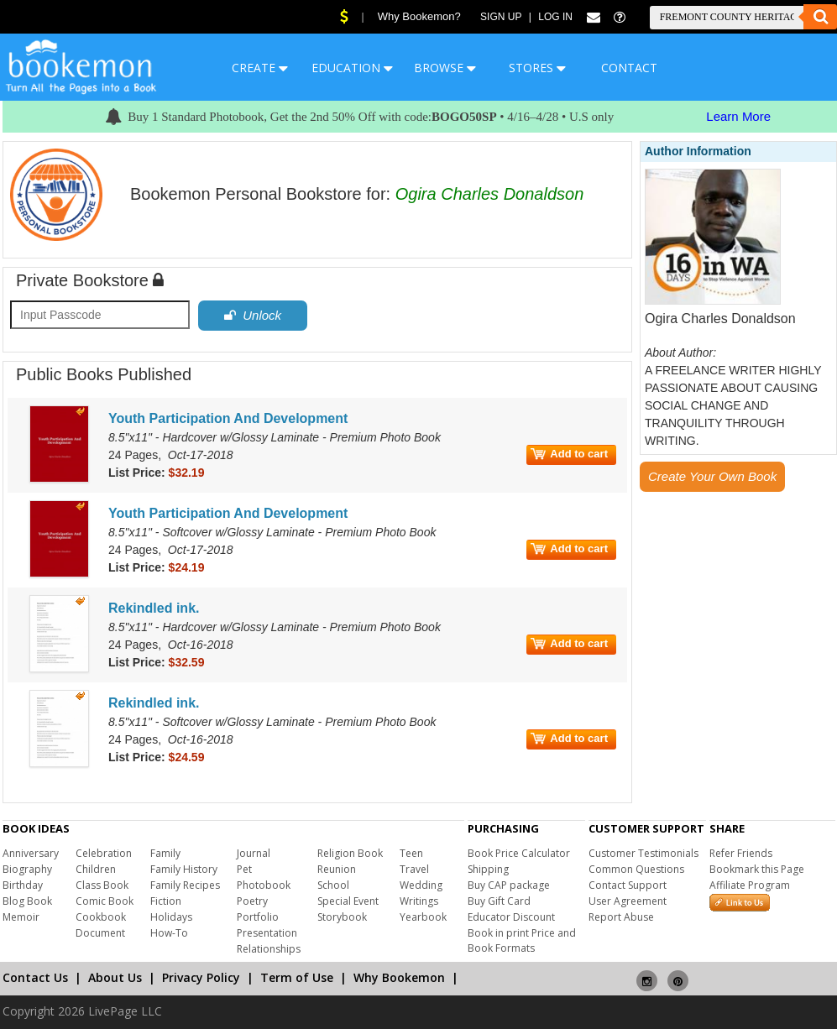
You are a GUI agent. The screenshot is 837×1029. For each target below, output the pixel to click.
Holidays (171, 917)
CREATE (260, 68)
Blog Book (27, 901)
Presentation (267, 933)
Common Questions (636, 869)
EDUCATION (352, 68)
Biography (27, 869)
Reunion (336, 869)
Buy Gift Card (499, 901)
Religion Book (350, 853)
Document (100, 933)
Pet (244, 869)
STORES (537, 68)
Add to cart (569, 453)
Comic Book (104, 901)
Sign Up (500, 17)
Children (96, 869)
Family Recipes (185, 885)
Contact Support (628, 885)
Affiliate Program (749, 885)
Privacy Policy (201, 977)
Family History (183, 869)
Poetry (252, 901)
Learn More (738, 116)
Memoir (21, 917)
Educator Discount (511, 917)
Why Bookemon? (419, 16)
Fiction (165, 901)
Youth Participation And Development (228, 418)
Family (165, 853)
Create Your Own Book (712, 476)
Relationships (269, 949)
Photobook (263, 885)
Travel (414, 869)
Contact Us (35, 977)
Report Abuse (621, 917)
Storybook (342, 917)
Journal (253, 853)
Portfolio (258, 917)
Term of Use (296, 977)
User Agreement (628, 901)
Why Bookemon (399, 977)
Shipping (488, 869)
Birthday (23, 885)
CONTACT (629, 68)
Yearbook (423, 917)
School (333, 885)
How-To (169, 933)
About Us (115, 977)
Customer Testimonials (643, 853)
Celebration (104, 853)
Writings (419, 901)
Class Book (102, 885)
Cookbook (101, 917)
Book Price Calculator (519, 853)
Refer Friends (740, 853)
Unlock (252, 315)
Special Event (348, 901)
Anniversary (31, 853)
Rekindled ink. (153, 608)
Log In (555, 17)
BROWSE (445, 68)
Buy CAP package (509, 885)
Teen (411, 853)
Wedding (421, 885)
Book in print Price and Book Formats (522, 940)
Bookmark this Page (756, 869)
